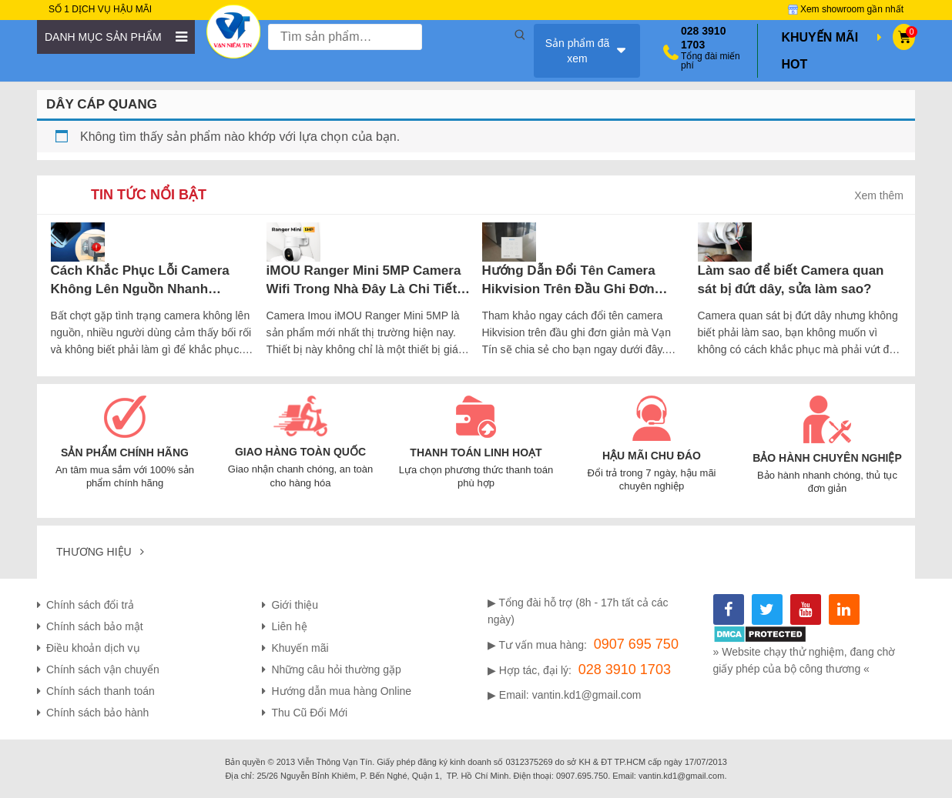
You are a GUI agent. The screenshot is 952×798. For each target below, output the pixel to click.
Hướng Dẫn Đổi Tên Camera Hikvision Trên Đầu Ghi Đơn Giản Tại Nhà (568, 280)
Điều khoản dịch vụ (93, 648)
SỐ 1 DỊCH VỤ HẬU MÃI (100, 9)
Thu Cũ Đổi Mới (309, 712)
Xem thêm (878, 195)
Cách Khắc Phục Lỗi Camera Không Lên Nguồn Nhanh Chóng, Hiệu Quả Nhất (140, 280)
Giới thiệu (294, 605)
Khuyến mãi (299, 648)
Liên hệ (289, 626)
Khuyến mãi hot (833, 47)
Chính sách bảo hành (97, 712)
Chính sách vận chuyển (102, 669)
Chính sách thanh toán (100, 691)
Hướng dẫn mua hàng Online (341, 691)
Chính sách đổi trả (90, 605)
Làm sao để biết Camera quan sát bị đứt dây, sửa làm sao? (791, 279)
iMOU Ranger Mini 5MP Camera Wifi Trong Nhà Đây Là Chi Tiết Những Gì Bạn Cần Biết (363, 280)
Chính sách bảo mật (94, 626)
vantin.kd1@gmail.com (587, 695)
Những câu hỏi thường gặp (336, 669)
